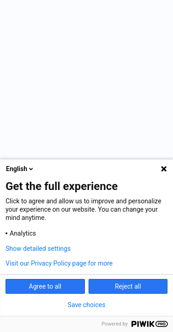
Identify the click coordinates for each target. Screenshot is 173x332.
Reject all (128, 286)
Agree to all (45, 286)
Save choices (87, 304)
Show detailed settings (38, 248)
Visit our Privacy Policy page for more (59, 263)
